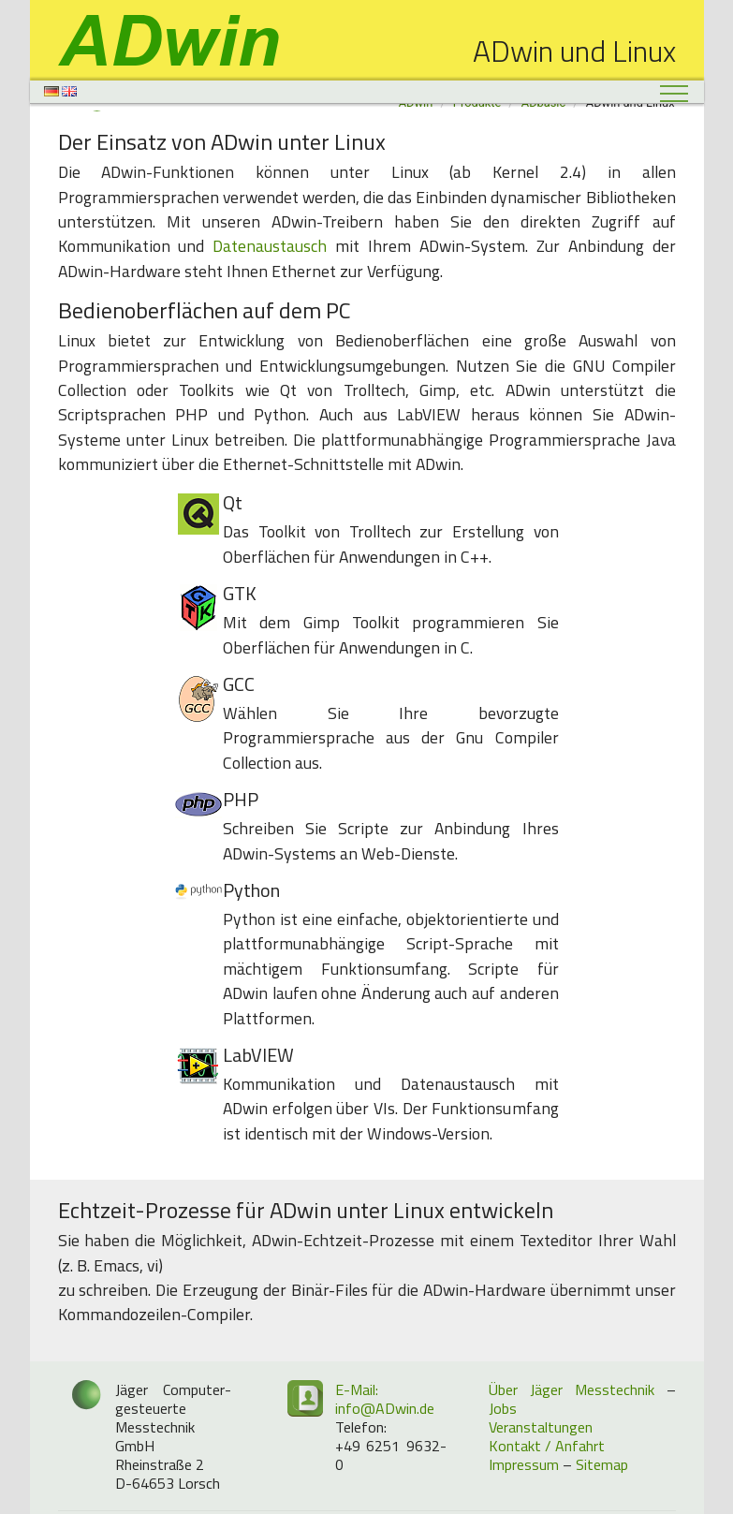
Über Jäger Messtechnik (571, 1389)
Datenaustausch (270, 245)
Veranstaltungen (541, 1427)
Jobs (503, 1408)
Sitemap (602, 1464)
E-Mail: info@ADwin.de (384, 1398)
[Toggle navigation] (674, 92)
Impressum (524, 1464)
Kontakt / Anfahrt (547, 1445)
